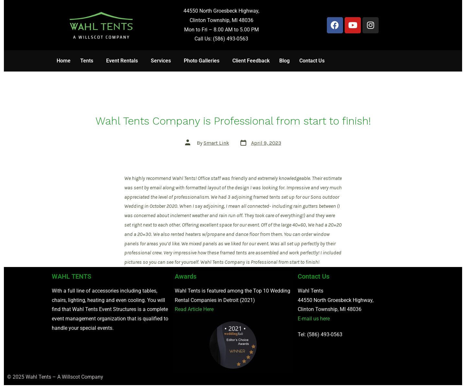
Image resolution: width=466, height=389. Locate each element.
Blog (284, 61)
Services (161, 61)
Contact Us (312, 61)
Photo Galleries (201, 61)
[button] (88, 60)
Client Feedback (251, 61)
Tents (86, 61)
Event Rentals (122, 61)
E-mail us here (314, 319)
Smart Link (216, 143)
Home (64, 61)
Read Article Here (194, 309)
